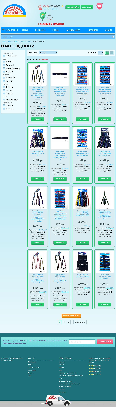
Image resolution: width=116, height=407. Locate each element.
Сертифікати (93, 30)
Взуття (61, 378)
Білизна (61, 367)
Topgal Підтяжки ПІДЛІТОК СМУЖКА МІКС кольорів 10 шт (104, 153)
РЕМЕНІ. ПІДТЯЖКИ (26, 41)
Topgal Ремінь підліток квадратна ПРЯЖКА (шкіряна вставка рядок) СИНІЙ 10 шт (60, 91)
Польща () (10, 109)
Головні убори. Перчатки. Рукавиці (69, 384)
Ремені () (9, 81)
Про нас (25, 30)
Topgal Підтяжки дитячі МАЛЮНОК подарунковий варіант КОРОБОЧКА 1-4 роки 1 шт (37, 279)
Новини (30, 365)
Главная (3, 41)
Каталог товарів (12, 30)
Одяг (60, 370)
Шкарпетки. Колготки (65, 381)
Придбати (38, 119)
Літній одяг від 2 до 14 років (68, 373)
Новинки (55, 30)
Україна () (9, 105)
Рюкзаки (61, 389)
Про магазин (32, 362)
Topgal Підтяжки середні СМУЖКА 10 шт (38, 153)
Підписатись (104, 341)
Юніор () (9, 94)
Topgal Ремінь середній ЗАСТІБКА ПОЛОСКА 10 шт (105, 277)
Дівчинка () (10, 65)
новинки (61, 362)
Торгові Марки (40, 30)
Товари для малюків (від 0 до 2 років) (71, 375)
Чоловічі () (9, 72)
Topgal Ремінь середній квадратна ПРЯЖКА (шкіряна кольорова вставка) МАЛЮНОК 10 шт (60, 215)
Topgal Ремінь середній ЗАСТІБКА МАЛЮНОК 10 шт (82, 153)
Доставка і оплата (73, 30)
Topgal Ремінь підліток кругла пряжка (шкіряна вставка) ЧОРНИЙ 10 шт (60, 155)
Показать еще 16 (69, 315)
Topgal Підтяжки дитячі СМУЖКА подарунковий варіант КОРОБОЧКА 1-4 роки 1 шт (60, 279)
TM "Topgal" (43, 106)
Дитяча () (10, 90)
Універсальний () (12, 100)
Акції (29, 375)
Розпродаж (62, 392)
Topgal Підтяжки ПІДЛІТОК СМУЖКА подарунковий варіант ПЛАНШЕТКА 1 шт (104, 215)
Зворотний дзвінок (50, 9)
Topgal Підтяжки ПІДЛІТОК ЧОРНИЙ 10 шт (82, 277)
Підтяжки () (10, 78)
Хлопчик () (10, 62)
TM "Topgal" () (11, 56)
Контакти (108, 30)
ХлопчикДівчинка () (13, 68)
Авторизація (87, 7)
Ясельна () (9, 87)
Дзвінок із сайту (73, 7)
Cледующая (79, 322)
